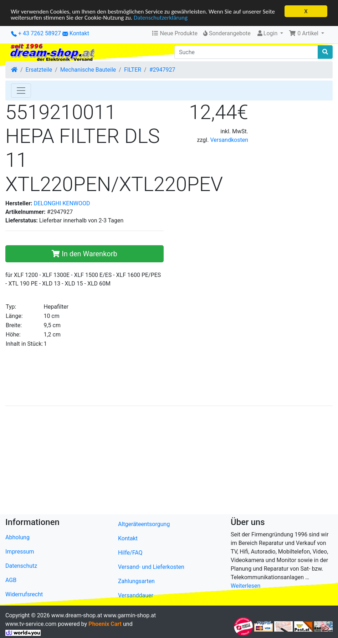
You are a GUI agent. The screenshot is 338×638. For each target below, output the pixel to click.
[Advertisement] (169, 461)
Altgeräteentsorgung (144, 524)
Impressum (19, 551)
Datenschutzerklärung (161, 17)
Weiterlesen (245, 585)
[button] (306, 33)
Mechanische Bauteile (88, 69)
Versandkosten (229, 140)
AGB (10, 579)
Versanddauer (135, 595)
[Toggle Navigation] (21, 90)
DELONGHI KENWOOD (62, 203)
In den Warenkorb (84, 253)
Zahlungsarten (136, 581)
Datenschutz (21, 565)
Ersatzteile (39, 69)
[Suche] (246, 52)
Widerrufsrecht (24, 594)
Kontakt (79, 33)
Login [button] (267, 33)
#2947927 (162, 69)
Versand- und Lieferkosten (151, 567)
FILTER (132, 69)
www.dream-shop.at (76, 615)
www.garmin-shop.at (129, 615)
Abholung (17, 537)
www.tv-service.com (30, 624)
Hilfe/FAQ (130, 552)
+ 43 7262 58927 (36, 33)
